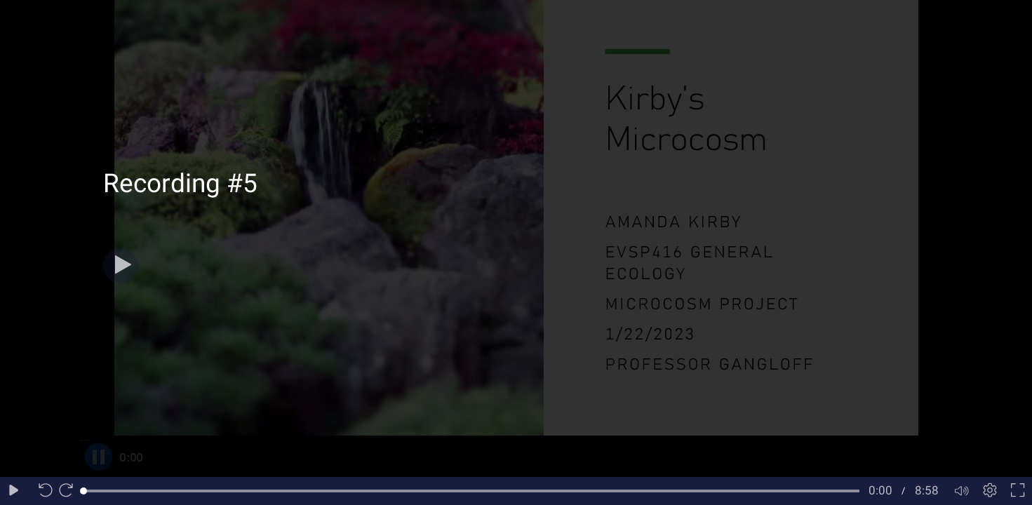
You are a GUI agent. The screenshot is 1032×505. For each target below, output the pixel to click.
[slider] (471, 491)
